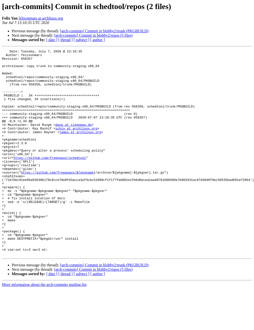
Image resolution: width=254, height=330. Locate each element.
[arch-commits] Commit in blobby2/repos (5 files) (93, 35)
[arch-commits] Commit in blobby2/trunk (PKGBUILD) (104, 31)
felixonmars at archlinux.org (41, 18)
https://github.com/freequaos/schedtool (49, 179)
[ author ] (97, 40)
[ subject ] (81, 40)
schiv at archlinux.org (76, 144)
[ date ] (51, 40)
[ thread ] (65, 40)
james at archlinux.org (80, 149)
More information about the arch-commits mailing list (44, 326)
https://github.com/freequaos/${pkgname (57, 197)
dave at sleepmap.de (73, 140)
